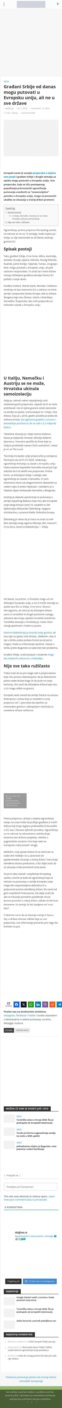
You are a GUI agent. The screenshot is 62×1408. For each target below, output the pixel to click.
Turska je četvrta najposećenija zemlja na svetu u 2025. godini (35, 1134)
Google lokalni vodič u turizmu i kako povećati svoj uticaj (35, 1299)
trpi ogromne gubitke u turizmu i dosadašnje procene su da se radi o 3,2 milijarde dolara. (30, 423)
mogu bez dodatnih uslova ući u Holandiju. (29, 656)
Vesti (6, 81)
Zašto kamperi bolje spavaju (42, 1341)
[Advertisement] (31, 42)
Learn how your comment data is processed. (29, 1198)
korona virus (22, 1030)
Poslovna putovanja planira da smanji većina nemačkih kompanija (31, 1378)
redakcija (9, 108)
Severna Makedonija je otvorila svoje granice (28, 632)
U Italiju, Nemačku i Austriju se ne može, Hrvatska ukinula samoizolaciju (30, 217)
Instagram (9, 1015)
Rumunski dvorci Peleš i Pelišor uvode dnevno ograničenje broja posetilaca (30, 1349)
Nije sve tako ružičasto (19, 222)
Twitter (32, 1015)
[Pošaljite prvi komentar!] (30, 1187)
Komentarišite (28, 113)
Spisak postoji (14, 212)
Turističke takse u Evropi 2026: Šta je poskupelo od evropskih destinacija (35, 1121)
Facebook (21, 1015)
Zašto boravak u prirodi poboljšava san (36, 1320)
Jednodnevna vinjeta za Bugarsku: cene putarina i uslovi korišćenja (36, 1147)
